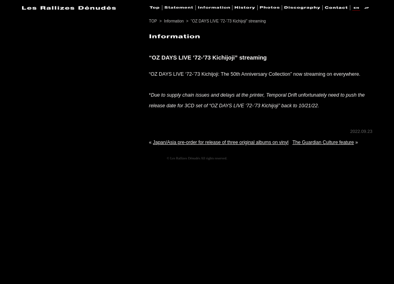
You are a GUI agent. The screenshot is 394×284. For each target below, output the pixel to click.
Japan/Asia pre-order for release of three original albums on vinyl (220, 142)
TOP (153, 21)
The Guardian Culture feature (323, 142)
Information (174, 21)
